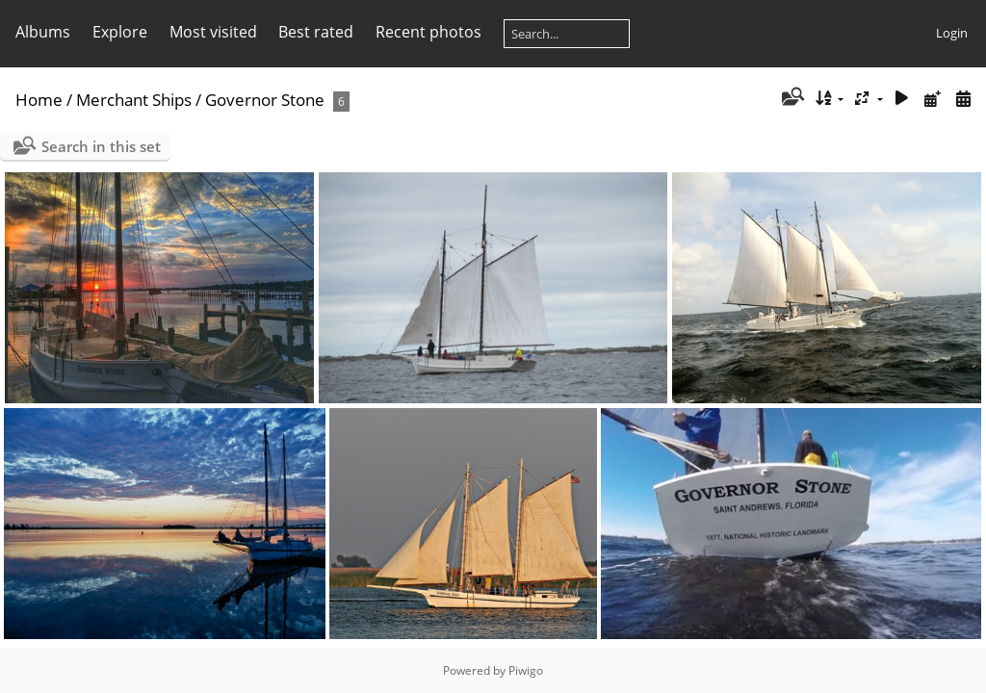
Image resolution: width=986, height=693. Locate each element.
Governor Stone (264, 100)
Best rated (315, 31)
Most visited (213, 31)
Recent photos (428, 31)
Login (952, 32)
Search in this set (101, 146)
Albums (42, 31)
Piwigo (525, 670)
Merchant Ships (134, 100)
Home (39, 100)
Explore (119, 31)
